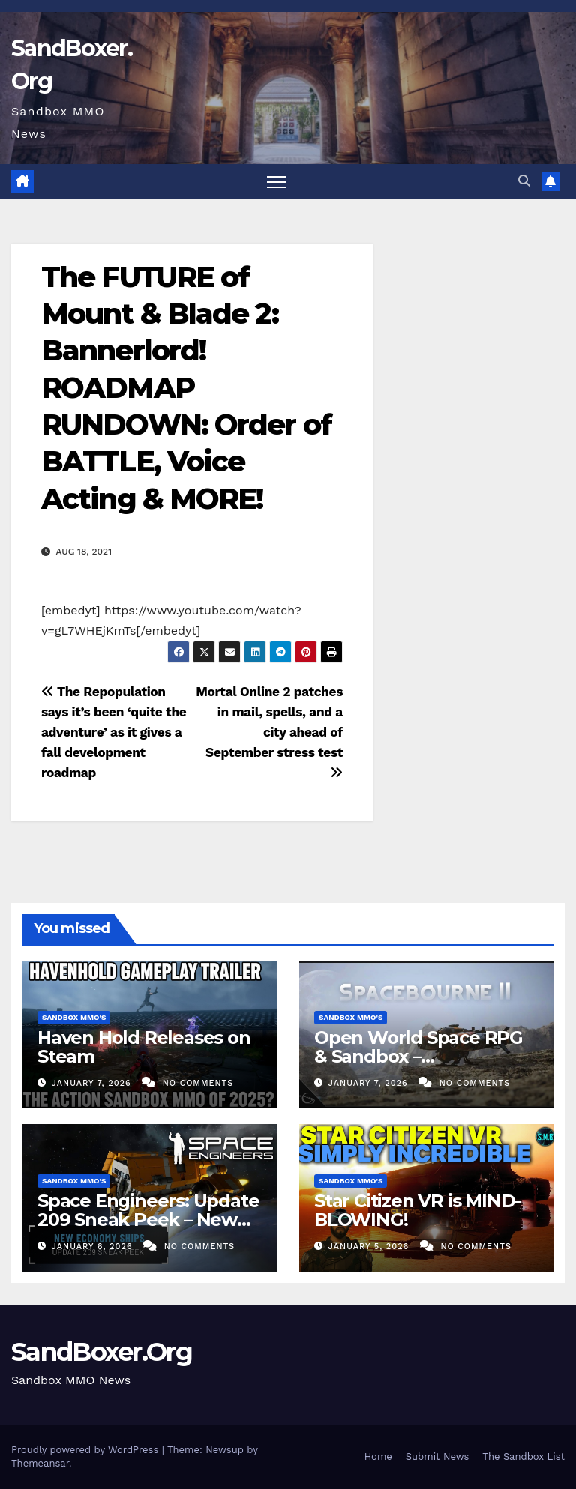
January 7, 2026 (93, 1083)
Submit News (438, 1456)
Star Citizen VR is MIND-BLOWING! (417, 1210)
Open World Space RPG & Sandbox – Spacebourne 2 (418, 1056)
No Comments (198, 1083)
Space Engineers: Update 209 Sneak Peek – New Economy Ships (148, 1219)
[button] (524, 181)
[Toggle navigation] (276, 181)
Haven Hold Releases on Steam (144, 1047)
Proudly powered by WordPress (86, 1449)
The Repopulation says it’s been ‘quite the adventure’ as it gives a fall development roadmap (113, 732)
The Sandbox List (523, 1456)
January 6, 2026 (94, 1246)
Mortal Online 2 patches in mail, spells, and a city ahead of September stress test (269, 731)
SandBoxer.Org (101, 1352)
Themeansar (40, 1463)
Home (378, 1456)
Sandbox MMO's (74, 1017)
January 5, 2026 (370, 1246)
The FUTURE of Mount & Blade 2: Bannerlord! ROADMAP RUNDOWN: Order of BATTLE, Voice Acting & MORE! (186, 387)
